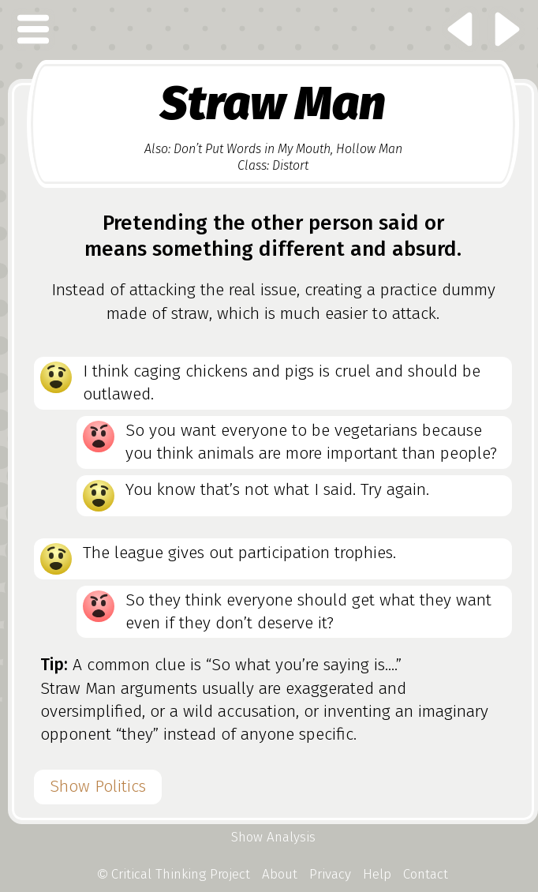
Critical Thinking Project (174, 874)
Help (377, 874)
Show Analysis (273, 837)
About (279, 874)
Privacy (330, 874)
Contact (425, 874)
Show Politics (98, 786)
